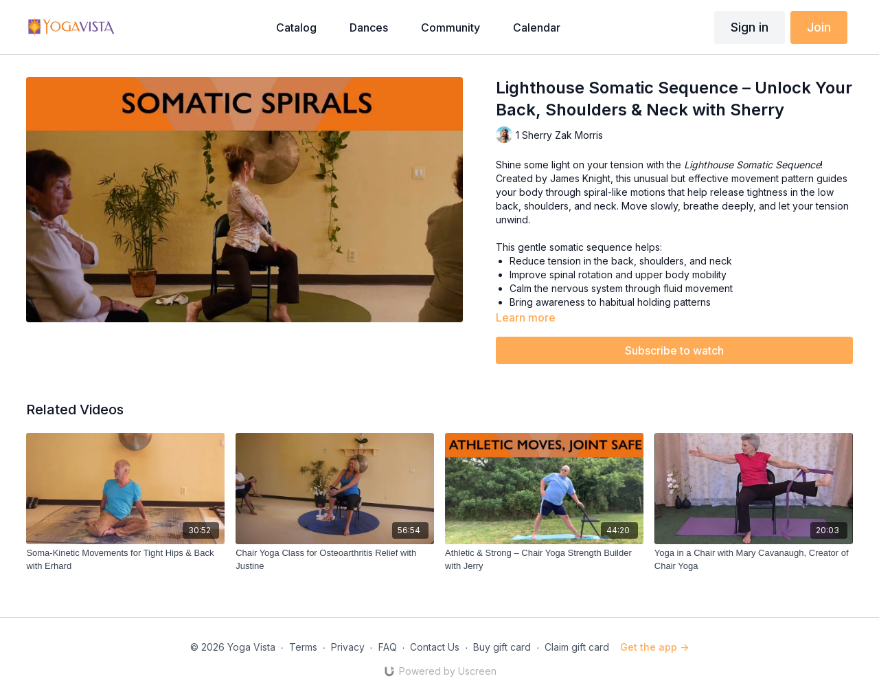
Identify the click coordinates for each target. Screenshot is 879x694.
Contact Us (434, 647)
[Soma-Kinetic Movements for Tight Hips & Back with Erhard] (125, 559)
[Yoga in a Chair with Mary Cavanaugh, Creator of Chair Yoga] (753, 559)
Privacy (348, 647)
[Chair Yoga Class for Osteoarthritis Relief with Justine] (335, 559)
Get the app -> (654, 647)
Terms (303, 647)
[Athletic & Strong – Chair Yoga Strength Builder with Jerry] (544, 559)
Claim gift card (577, 647)
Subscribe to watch (674, 350)
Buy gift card (502, 647)
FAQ (387, 647)
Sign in (749, 27)
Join (819, 27)
